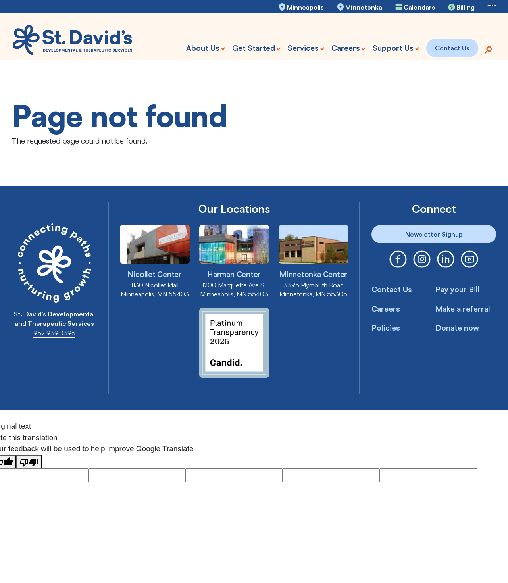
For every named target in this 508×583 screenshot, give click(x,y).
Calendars (419, 7)
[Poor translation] (29, 462)
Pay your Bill (457, 289)
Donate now (457, 328)
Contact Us (391, 289)
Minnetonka (363, 7)
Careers (385, 309)
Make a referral (462, 309)
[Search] (488, 49)
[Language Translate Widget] (491, 5)
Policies (385, 328)
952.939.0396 (54, 333)
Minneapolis (305, 7)
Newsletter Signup (434, 234)
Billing (465, 7)
